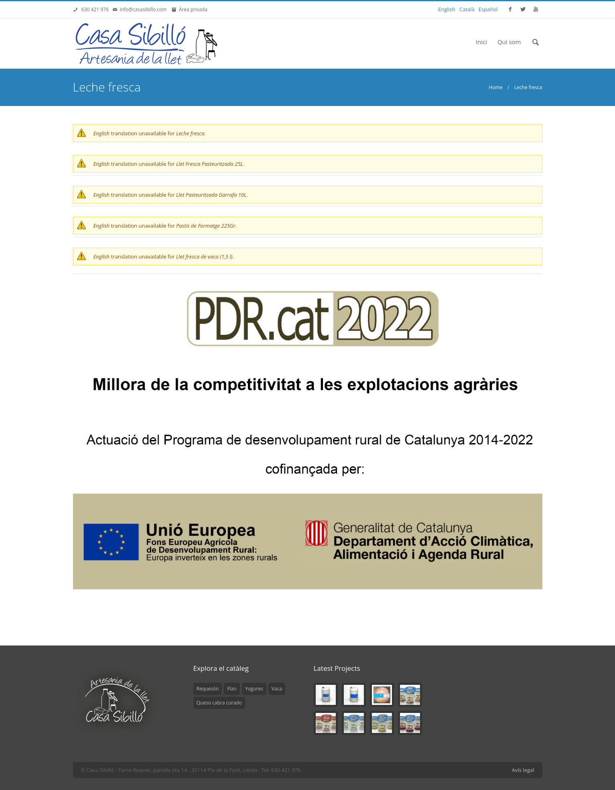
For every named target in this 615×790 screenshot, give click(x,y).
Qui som (509, 42)
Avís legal (523, 770)
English (446, 9)
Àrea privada (192, 9)
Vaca (277, 688)
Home (495, 87)
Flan (231, 688)
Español (488, 9)
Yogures (254, 688)
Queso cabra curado (219, 702)
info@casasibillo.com (144, 9)
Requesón (208, 688)
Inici (481, 42)
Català (467, 9)
